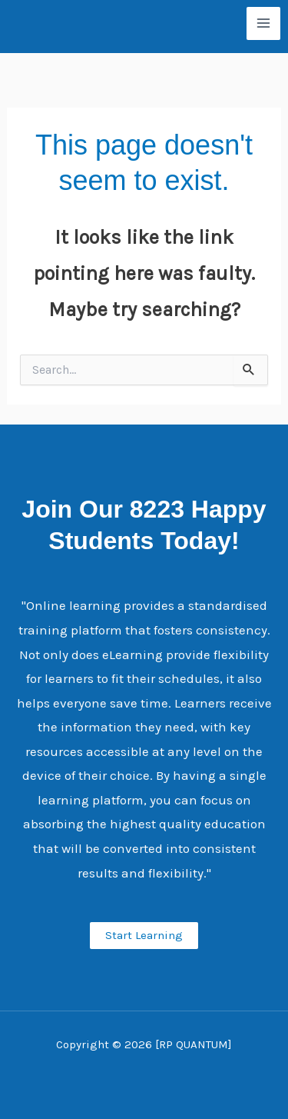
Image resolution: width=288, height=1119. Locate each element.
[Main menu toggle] (263, 24)
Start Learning (144, 935)
